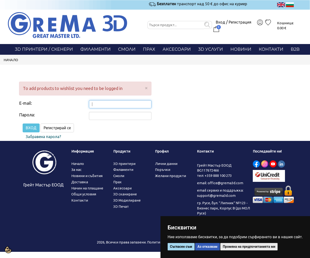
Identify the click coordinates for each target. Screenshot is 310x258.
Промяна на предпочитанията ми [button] (249, 246)
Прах (149, 49)
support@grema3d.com (216, 196)
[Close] (146, 87)
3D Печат (121, 206)
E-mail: (25, 103)
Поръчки (162, 170)
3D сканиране (125, 194)
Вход (220, 22)
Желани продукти (170, 176)
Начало (11, 60)
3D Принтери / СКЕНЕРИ (44, 49)
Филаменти (95, 49)
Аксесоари (177, 49)
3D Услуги (210, 49)
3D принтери (124, 164)
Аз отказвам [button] (207, 246)
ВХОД (31, 128)
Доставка (79, 182)
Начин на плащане (87, 188)
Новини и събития (87, 176)
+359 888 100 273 (218, 176)
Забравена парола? (43, 136)
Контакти (271, 49)
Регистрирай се (57, 128)
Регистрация (240, 22)
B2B (295, 49)
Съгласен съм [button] (181, 246)
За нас (76, 170)
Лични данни (166, 164)
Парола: (27, 114)
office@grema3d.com (225, 183)
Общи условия (83, 194)
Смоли (126, 49)
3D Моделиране (127, 200)
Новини (240, 49)
